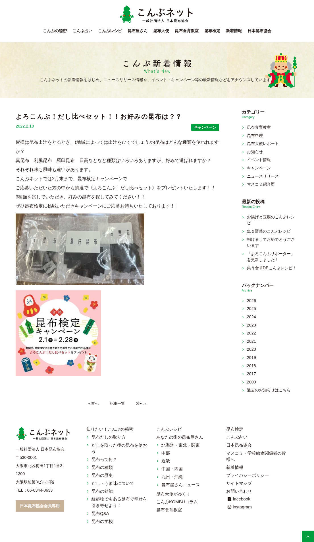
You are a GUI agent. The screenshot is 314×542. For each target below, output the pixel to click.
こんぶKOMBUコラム (177, 501)
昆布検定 (212, 31)
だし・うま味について (113, 483)
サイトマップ (239, 483)
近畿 (165, 460)
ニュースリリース (263, 176)
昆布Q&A (100, 513)
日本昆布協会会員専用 (40, 506)
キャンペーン (205, 127)
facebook (238, 498)
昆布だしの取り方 (109, 437)
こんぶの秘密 (55, 31)
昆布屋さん (137, 31)
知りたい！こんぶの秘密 (109, 429)
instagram (239, 506)
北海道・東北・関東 (180, 445)
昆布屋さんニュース (180, 484)
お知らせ (255, 151)
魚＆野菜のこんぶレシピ (269, 231)
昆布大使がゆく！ (173, 494)
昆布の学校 (102, 521)
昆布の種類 (102, 467)
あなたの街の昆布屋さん (179, 437)
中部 (165, 453)
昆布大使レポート (263, 143)
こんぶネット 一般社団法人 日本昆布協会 (157, 14)
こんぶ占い (82, 31)
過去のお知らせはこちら (269, 390)
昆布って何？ (104, 459)
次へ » (141, 403)
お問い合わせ (239, 491)
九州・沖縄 (172, 476)
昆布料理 (255, 135)
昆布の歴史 (102, 475)
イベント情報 (259, 159)
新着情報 (234, 31)
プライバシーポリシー (247, 475)
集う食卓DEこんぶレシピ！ (271, 268)
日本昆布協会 (259, 31)
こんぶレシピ (110, 31)
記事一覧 (117, 403)
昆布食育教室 (187, 31)
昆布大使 (161, 31)
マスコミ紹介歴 (261, 184)
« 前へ (93, 403)
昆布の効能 (102, 491)
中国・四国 (172, 468)
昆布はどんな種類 (173, 142)
